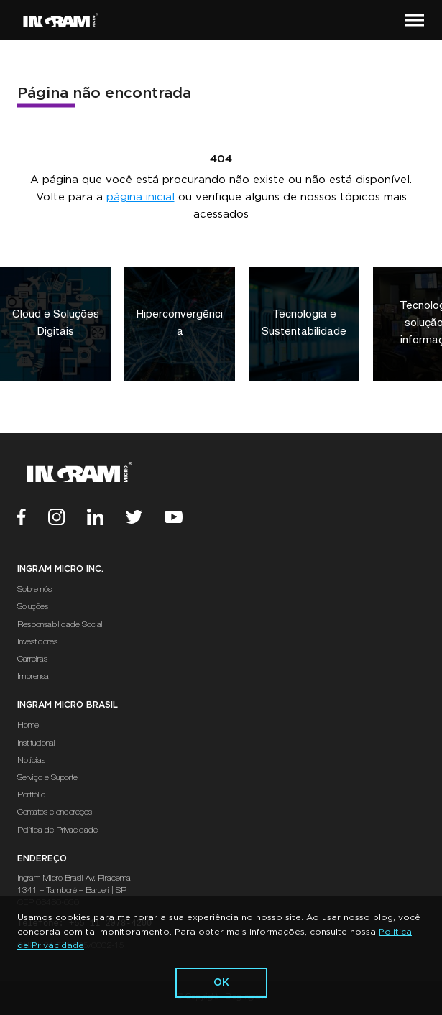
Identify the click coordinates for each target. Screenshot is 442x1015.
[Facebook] (32, 519)
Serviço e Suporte (47, 778)
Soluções (32, 607)
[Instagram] (67, 519)
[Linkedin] (106, 519)
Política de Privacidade (57, 830)
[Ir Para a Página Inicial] (60, 20)
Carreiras (32, 659)
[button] (414, 20)
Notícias (31, 760)
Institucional (36, 743)
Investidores (37, 642)
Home (28, 725)
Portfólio (31, 795)
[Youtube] (185, 519)
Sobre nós (34, 589)
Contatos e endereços (54, 812)
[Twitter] (145, 519)
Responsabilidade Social (60, 625)
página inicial (140, 197)
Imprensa (33, 676)
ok (221, 983)
